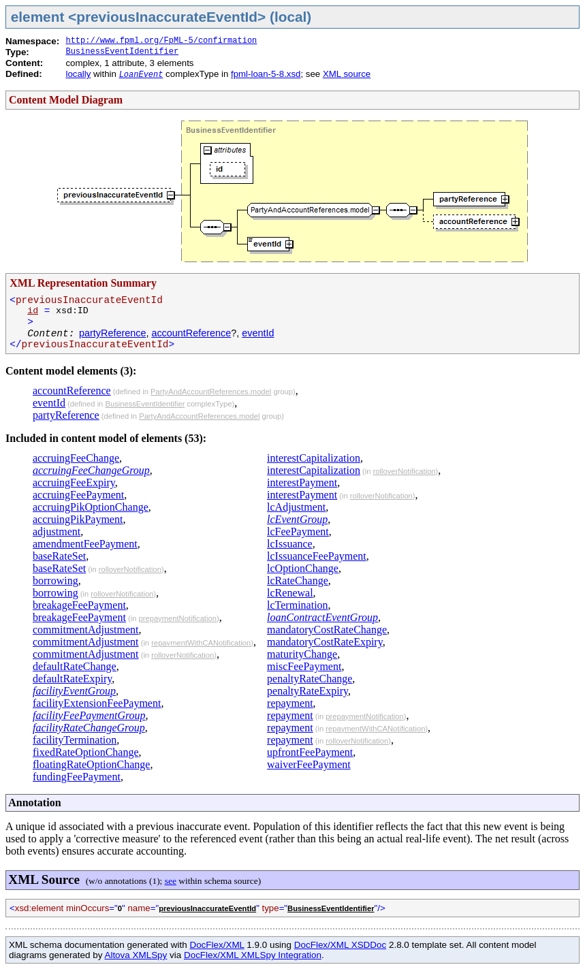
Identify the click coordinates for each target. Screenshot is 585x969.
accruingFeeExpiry (74, 482)
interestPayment (302, 482)
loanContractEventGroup (322, 617)
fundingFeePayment (77, 776)
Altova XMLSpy (135, 955)
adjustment (56, 531)
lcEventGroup (297, 519)
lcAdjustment (296, 507)
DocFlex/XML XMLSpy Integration (252, 955)
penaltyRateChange (309, 678)
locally (78, 74)
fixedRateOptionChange (86, 752)
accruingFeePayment (78, 495)
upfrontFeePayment (310, 752)
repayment (290, 703)
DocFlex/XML (216, 945)
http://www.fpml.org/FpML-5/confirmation (161, 41)
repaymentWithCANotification (201, 643)
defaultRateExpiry (72, 678)
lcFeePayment (298, 531)
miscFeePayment (304, 666)
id (32, 311)
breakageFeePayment (79, 605)
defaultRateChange (74, 666)
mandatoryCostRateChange (327, 629)
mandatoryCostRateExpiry (325, 642)
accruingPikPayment (78, 519)
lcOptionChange (302, 568)
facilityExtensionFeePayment (97, 703)
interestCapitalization (313, 458)
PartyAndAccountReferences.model (211, 391)
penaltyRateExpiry (307, 691)
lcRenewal (290, 593)
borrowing (55, 580)
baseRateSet (59, 556)
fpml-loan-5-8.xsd (265, 74)
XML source (346, 74)
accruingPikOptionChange (90, 507)
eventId (258, 333)
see (170, 881)
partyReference (112, 333)
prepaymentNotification (177, 618)
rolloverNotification (130, 569)
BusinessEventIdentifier (121, 52)
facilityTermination (74, 740)
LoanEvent (141, 75)
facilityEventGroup (74, 691)
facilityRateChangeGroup (89, 727)
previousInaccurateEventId (207, 908)
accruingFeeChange (76, 458)
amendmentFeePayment (85, 544)
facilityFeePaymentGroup (89, 715)
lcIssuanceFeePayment (316, 556)
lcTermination (297, 605)
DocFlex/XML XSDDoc (340, 945)
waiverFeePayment (309, 764)
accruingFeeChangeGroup (91, 470)
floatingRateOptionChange (91, 764)
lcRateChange (297, 580)
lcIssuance (290, 544)
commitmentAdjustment (86, 629)
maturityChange (302, 654)
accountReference (191, 333)
